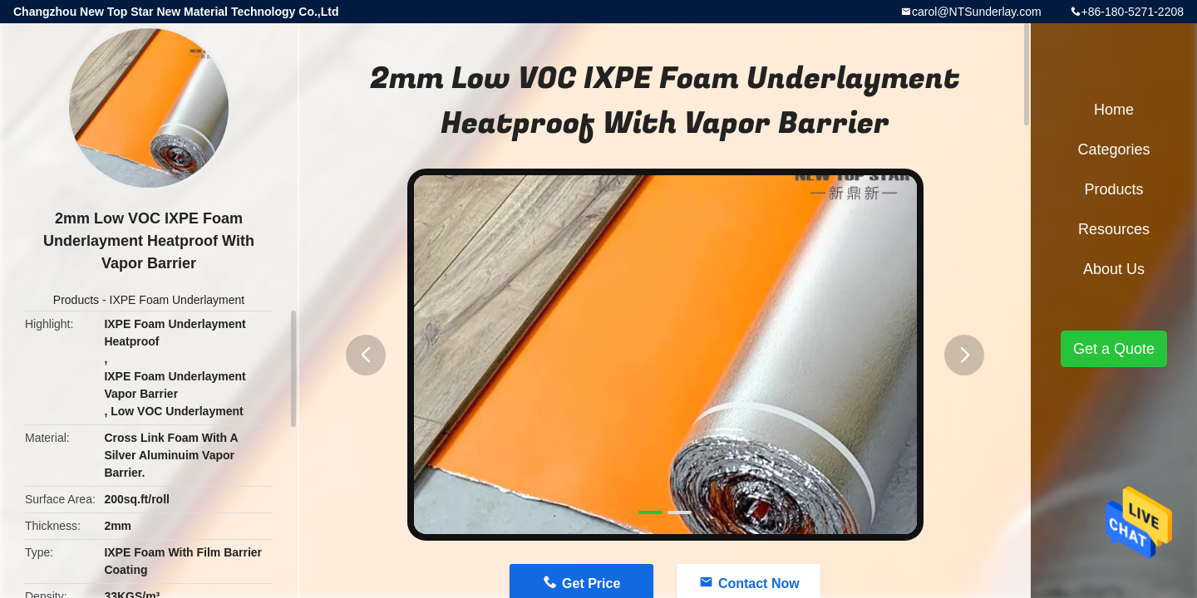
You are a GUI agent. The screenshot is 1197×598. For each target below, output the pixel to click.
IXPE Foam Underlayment (177, 299)
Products (76, 299)
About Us (1114, 269)
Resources (1114, 229)
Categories (1113, 149)
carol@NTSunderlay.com (977, 11)
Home (1114, 109)
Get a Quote (1114, 349)
